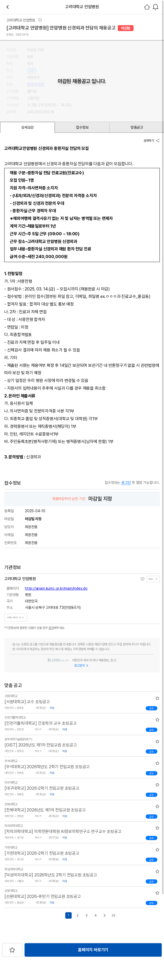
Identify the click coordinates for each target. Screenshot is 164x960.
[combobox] (155, 7)
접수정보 (82, 127)
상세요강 (27, 127)
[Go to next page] (104, 915)
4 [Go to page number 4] (95, 915)
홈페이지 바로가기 (93, 949)
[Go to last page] (113, 915)
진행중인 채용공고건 (16, 617)
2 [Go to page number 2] (77, 915)
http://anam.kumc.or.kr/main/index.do (56, 588)
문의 (51, 628)
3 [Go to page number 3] (86, 915)
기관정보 (153, 579)
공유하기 (152, 140)
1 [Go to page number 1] (68, 915)
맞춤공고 (137, 127)
